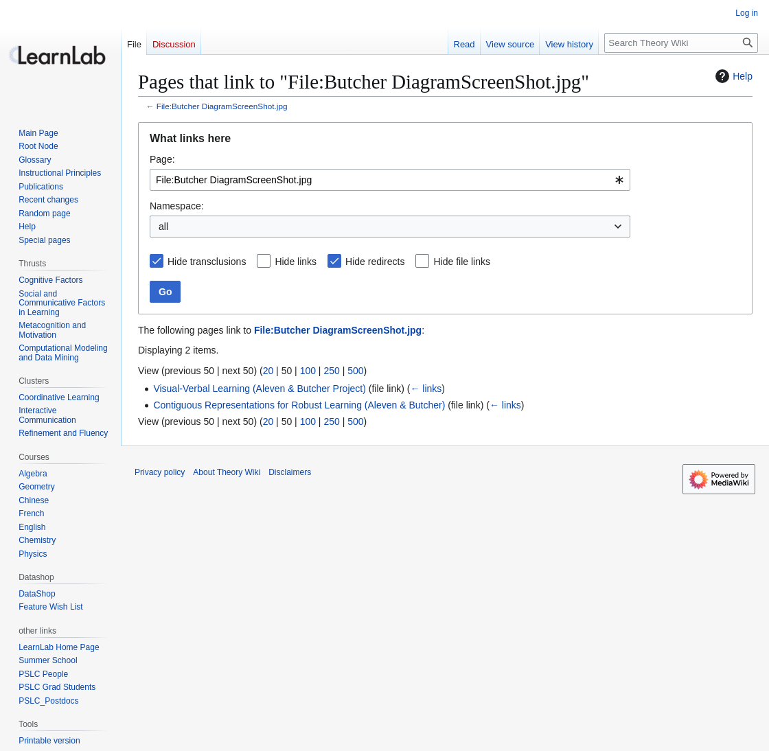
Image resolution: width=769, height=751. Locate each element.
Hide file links (461, 261)
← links (425, 388)
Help (732, 76)
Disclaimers (289, 472)
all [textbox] (163, 226)
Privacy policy (160, 472)
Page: (162, 159)
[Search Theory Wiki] (681, 43)
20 (268, 370)
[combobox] (390, 180)
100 (308, 370)
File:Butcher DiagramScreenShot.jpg (222, 106)
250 (331, 370)
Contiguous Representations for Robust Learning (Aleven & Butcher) (299, 405)
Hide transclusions (207, 261)
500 (355, 370)
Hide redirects (374, 261)
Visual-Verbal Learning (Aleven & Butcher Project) (259, 388)
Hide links (296, 261)
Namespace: (177, 205)
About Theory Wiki (226, 472)
